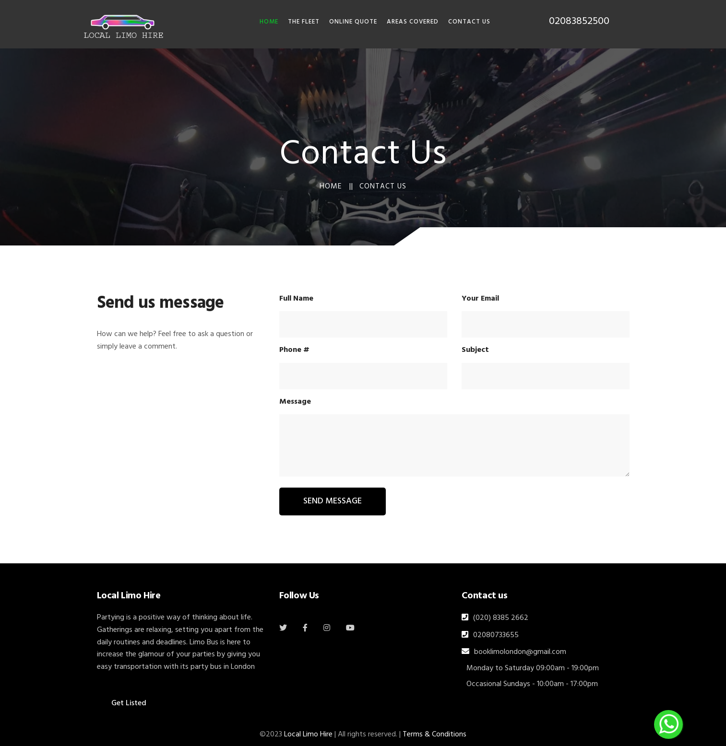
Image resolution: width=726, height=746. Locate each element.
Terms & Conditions (434, 734)
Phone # (294, 350)
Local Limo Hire (308, 734)
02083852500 (579, 21)
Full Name (296, 298)
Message (295, 401)
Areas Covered (413, 22)
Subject (475, 350)
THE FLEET (304, 22)
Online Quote (353, 22)
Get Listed (128, 703)
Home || (336, 186)
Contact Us (469, 22)
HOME (269, 22)
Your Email (480, 298)
